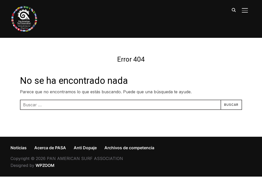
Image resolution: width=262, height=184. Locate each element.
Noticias (18, 147)
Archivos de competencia (129, 147)
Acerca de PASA (50, 147)
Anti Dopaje (85, 147)
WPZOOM (45, 165)
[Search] (233, 10)
